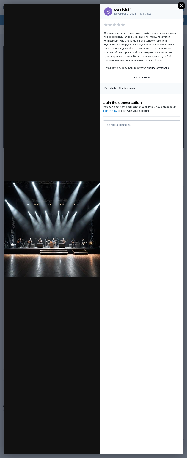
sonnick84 (123, 10)
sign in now (110, 110)
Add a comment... (119, 124)
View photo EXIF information (119, 88)
